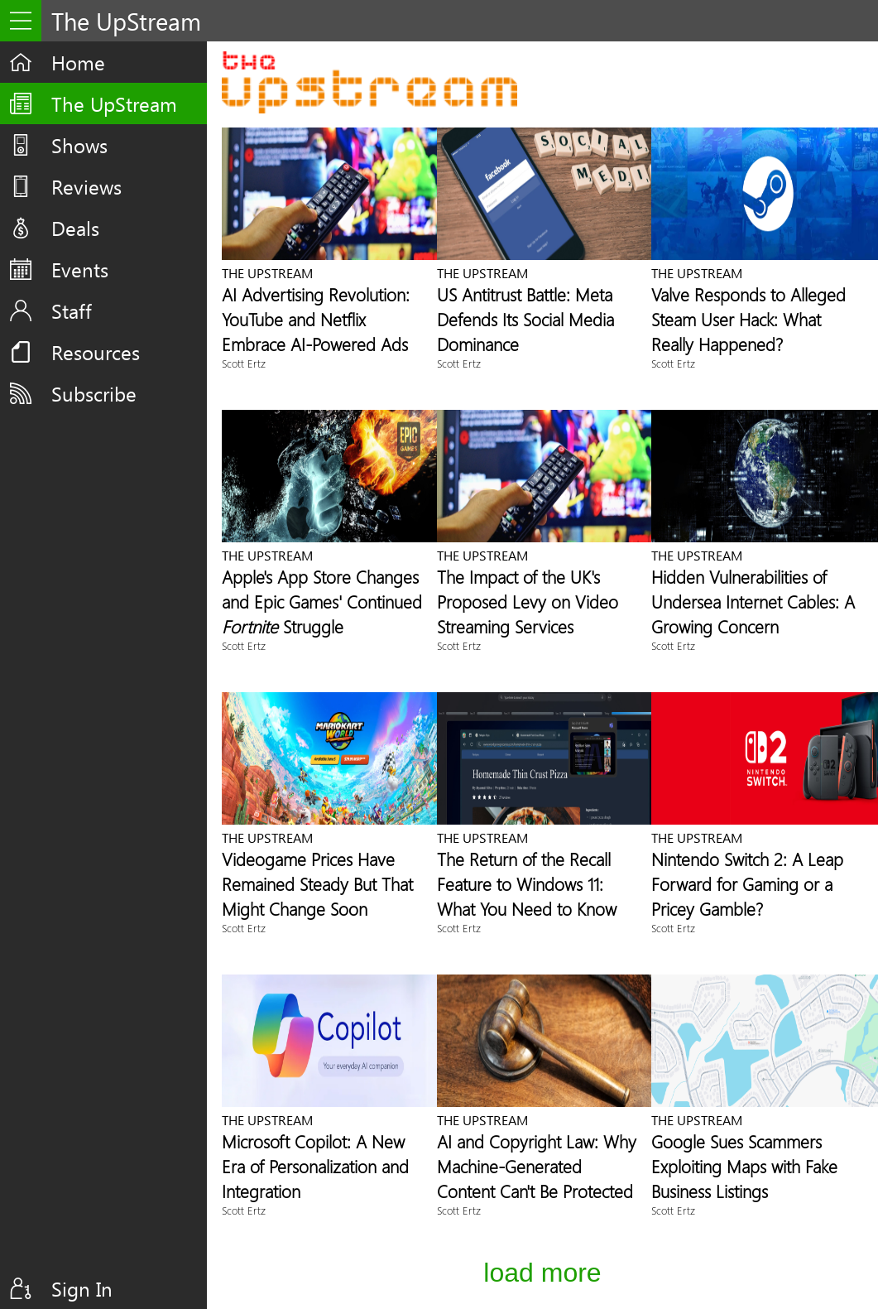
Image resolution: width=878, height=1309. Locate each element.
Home (78, 62)
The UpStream (114, 103)
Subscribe (94, 393)
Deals (75, 227)
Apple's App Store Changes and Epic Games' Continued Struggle (322, 601)
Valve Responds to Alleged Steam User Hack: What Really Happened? (748, 319)
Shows (79, 145)
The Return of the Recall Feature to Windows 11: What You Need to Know (527, 883)
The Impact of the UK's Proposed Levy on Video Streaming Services (527, 601)
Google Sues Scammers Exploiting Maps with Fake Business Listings (744, 1166)
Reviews (86, 186)
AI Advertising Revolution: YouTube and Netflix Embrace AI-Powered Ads (316, 319)
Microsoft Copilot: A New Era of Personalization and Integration (315, 1166)
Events (79, 269)
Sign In (82, 1288)
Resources (95, 352)
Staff (71, 310)
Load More (542, 1272)
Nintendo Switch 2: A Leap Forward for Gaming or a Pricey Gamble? (747, 883)
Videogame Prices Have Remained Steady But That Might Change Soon (317, 883)
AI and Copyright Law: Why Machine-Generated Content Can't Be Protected (536, 1166)
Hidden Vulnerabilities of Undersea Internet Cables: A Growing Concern (753, 601)
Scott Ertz (244, 363)
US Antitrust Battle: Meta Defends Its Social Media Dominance (525, 319)
